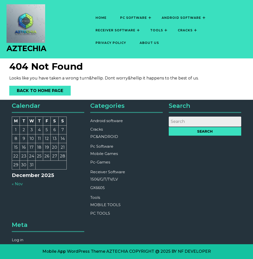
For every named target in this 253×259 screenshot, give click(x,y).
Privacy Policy (111, 43)
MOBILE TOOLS (105, 204)
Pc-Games (100, 162)
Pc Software (133, 18)
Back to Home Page (36, 89)
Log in (17, 239)
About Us (149, 43)
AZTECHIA (26, 48)
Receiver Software (115, 30)
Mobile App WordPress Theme (73, 251)
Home (101, 18)
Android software (181, 18)
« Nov (17, 184)
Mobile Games (104, 153)
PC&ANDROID (104, 136)
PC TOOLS (100, 213)
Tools (156, 30)
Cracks (185, 30)
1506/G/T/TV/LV (104, 179)
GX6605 (97, 187)
